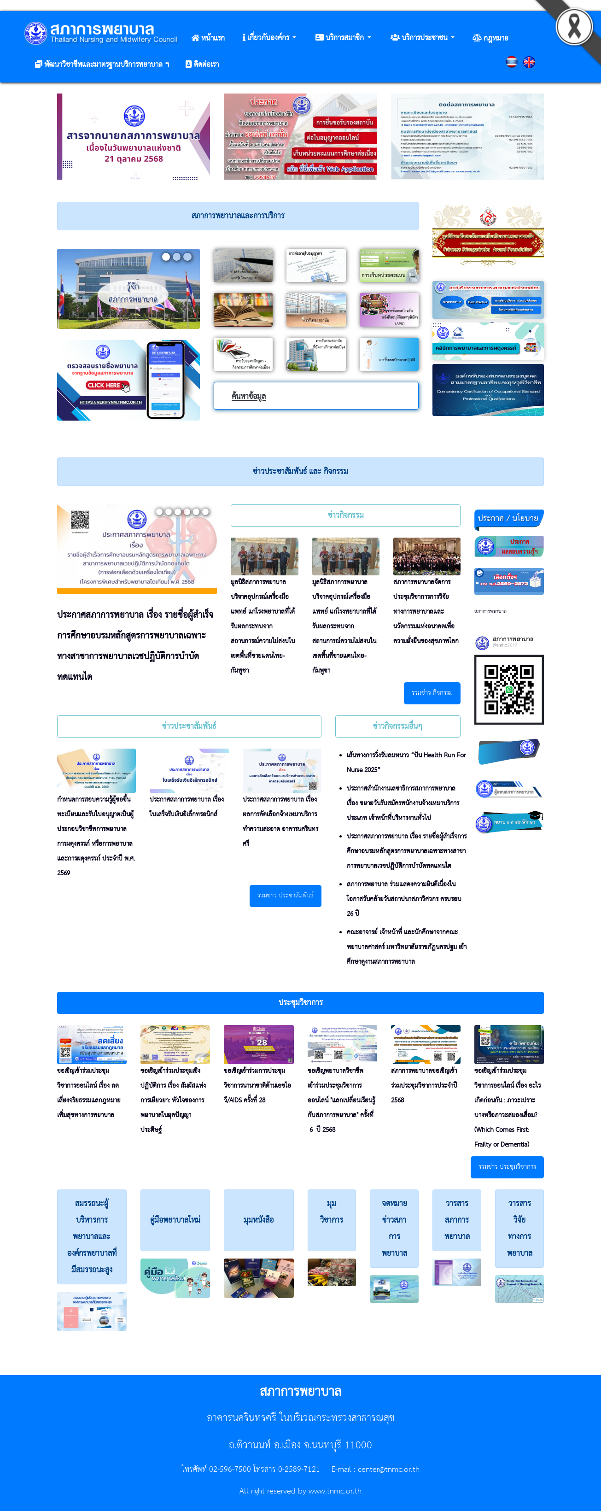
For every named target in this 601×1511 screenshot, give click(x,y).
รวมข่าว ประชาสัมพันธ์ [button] (285, 896)
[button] (269, 38)
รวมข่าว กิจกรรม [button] (432, 693)
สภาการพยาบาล (490, 611)
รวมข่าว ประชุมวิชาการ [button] (507, 1167)
